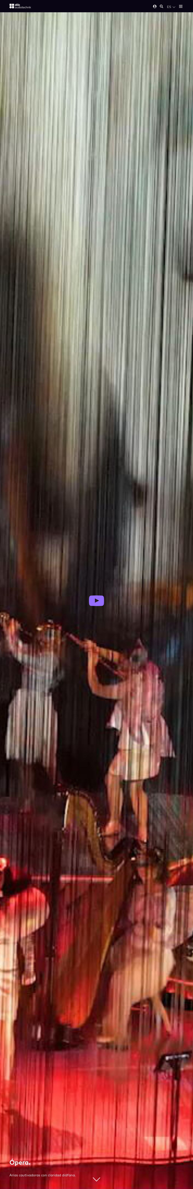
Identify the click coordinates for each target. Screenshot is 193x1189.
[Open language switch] (171, 7)
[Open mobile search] (161, 6)
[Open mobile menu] (181, 6)
